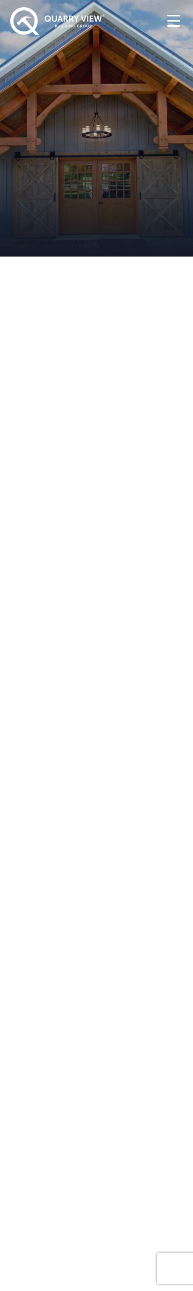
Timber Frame (44, 953)
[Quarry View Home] (57, 21)
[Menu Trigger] (174, 20)
